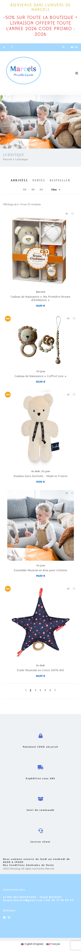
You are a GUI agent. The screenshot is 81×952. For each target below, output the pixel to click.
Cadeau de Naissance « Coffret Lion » (40, 376)
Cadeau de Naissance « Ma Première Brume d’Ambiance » (40, 298)
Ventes (38, 180)
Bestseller (60, 180)
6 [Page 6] (50, 690)
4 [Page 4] (40, 690)
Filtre (55, 189)
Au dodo (35, 471)
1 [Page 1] (25, 690)
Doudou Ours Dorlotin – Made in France (41, 476)
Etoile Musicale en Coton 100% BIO (40, 670)
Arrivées (19, 180)
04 (33, 189)
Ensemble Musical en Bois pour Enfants (40, 570)
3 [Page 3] (35, 690)
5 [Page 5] (45, 690)
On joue (40, 371)
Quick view (66, 213)
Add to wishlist (72, 213)
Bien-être (40, 291)
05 (24, 189)
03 (41, 189)
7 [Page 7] (55, 690)
